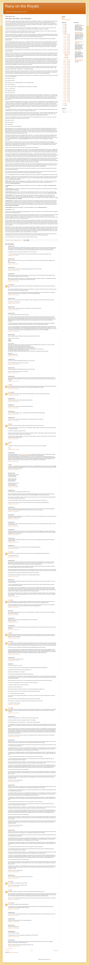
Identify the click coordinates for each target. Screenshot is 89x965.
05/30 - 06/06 (66, 76)
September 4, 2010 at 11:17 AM (13, 270)
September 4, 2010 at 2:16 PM (13, 364)
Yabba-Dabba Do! (78, 51)
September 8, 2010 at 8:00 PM (13, 576)
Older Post (56, 950)
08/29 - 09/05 (66, 52)
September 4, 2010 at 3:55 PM (13, 395)
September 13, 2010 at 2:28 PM (13, 921)
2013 (64, 28)
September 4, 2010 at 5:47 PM (13, 414)
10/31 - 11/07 (66, 43)
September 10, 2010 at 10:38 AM (13, 654)
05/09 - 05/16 (66, 79)
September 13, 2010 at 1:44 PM (13, 915)
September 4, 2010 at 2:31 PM (13, 388)
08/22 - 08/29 (66, 59)
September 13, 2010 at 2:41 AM (13, 886)
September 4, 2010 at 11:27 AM (13, 303)
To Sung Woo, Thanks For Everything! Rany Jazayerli (79, 42)
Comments (65, 112)
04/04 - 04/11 (66, 86)
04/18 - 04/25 (66, 83)
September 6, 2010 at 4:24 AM (13, 461)
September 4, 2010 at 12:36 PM (13, 331)
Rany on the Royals (22, 6)
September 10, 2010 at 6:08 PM (13, 704)
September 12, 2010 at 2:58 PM (13, 878)
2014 (64, 27)
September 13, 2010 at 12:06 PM (13, 899)
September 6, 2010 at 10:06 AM (13, 469)
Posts (64, 110)
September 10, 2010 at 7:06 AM (13, 638)
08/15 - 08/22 (66, 61)
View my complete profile (66, 19)
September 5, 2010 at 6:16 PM (13, 438)
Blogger (49, 959)
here (25, 41)
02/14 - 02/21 (66, 97)
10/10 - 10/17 (66, 46)
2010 (64, 33)
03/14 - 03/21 (66, 91)
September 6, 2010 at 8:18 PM (13, 503)
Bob (9, 442)
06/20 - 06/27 (66, 71)
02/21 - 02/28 (66, 95)
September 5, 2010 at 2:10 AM (13, 420)
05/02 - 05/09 (66, 80)
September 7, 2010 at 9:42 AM (13, 526)
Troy (9, 384)
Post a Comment (10, 948)
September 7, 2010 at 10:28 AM (13, 534)
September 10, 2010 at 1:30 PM (13, 660)
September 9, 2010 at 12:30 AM (13, 596)
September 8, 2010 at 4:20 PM (13, 557)
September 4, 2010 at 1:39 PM (13, 355)
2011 (64, 31)
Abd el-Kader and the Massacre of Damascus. (79, 33)
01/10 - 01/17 (66, 101)
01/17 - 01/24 (66, 100)
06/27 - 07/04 (66, 70)
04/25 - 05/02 (66, 82)
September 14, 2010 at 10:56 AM (13, 936)
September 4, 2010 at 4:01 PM (13, 401)
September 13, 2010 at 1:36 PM (13, 909)
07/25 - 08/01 (66, 64)
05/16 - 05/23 (66, 77)
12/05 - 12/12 (66, 37)
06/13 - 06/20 (66, 73)
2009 (64, 103)
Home (32, 950)
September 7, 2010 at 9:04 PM (13, 542)
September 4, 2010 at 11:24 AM (13, 294)
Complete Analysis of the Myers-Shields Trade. (79, 60)
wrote (7, 138)
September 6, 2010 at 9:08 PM (13, 511)
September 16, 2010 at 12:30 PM (13, 946)
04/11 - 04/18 (66, 85)
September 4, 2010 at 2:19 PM (13, 381)
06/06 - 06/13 (66, 74)
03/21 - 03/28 (66, 89)
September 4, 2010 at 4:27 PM (13, 407)
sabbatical (7, 22)
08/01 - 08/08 (66, 62)
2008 (64, 105)
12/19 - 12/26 (66, 34)
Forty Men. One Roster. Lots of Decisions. (67, 54)
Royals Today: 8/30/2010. (66, 57)
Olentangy (10, 392)
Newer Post (7, 950)
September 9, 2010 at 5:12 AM (13, 607)
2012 (64, 30)
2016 (64, 24)
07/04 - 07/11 (66, 68)
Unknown (10, 902)
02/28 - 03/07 (66, 94)
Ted (8, 464)
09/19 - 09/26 (66, 49)
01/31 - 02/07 (66, 98)
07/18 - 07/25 (66, 65)
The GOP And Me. (78, 24)
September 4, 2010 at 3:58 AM (13, 255)
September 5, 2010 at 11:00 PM (13, 449)
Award (34, 196)
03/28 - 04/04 (66, 88)
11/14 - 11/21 (66, 40)
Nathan (9, 600)
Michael (9, 881)
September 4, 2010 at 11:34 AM (13, 309)
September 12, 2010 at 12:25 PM (13, 736)
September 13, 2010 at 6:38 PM (13, 928)
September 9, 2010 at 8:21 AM (13, 614)
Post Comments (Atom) (14, 952)
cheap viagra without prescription (23, 454)
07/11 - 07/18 (66, 67)
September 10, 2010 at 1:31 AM (13, 629)
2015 (64, 25)
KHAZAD (9, 284)
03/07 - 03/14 (66, 92)
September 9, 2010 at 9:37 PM (13, 622)
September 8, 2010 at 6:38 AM (13, 548)
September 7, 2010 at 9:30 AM (13, 518)
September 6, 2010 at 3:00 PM (13, 486)
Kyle (9, 424)
